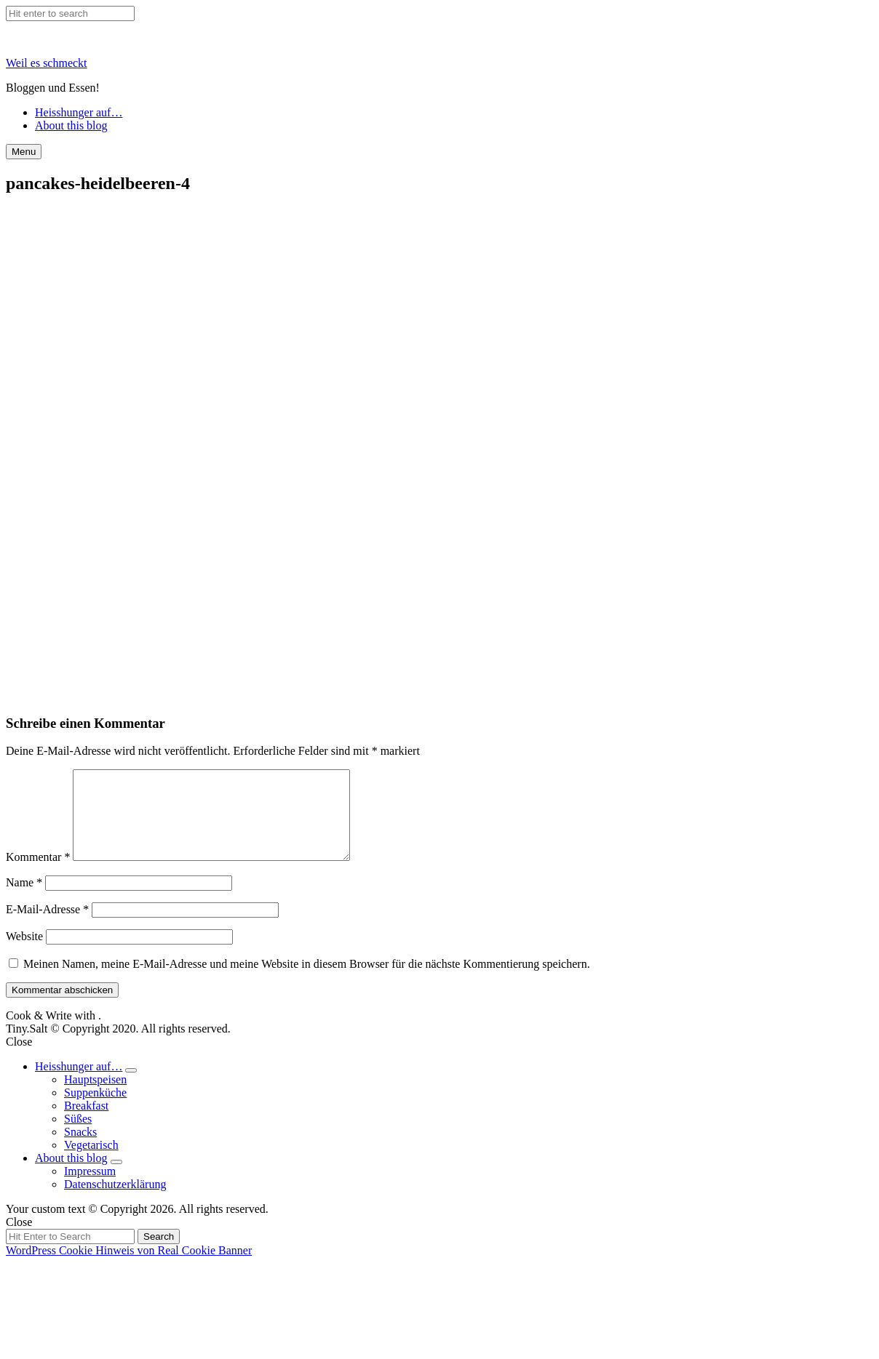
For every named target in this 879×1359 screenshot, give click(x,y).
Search (158, 1253)
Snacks (80, 1149)
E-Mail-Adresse (47, 927)
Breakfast (86, 1123)
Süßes (78, 1136)
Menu (24, 151)
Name (24, 900)
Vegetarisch (91, 1162)
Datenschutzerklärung (115, 1201)
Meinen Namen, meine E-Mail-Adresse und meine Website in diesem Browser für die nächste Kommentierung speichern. (306, 981)
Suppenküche (95, 1110)
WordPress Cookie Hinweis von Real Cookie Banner (129, 1268)
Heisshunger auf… (78, 112)
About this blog (71, 125)
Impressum (90, 1188)
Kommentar (38, 874)
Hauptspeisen (95, 1097)
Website (24, 953)
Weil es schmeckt (46, 63)
